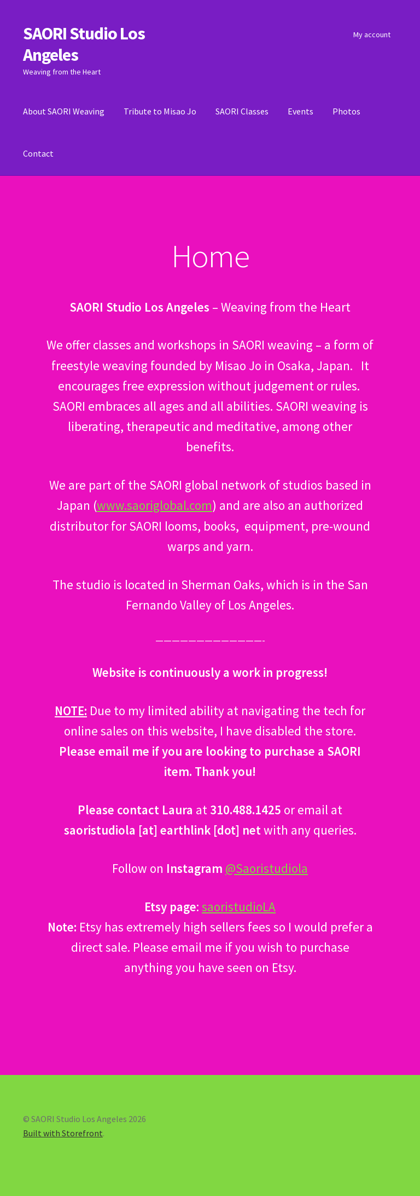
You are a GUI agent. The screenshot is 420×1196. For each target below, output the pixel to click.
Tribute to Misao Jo (160, 111)
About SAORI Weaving (63, 111)
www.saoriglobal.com (154, 505)
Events (300, 111)
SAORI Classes (242, 111)
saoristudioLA (239, 907)
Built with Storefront (63, 1133)
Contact (38, 153)
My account (371, 34)
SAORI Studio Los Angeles (84, 44)
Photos (346, 111)
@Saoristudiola (266, 868)
